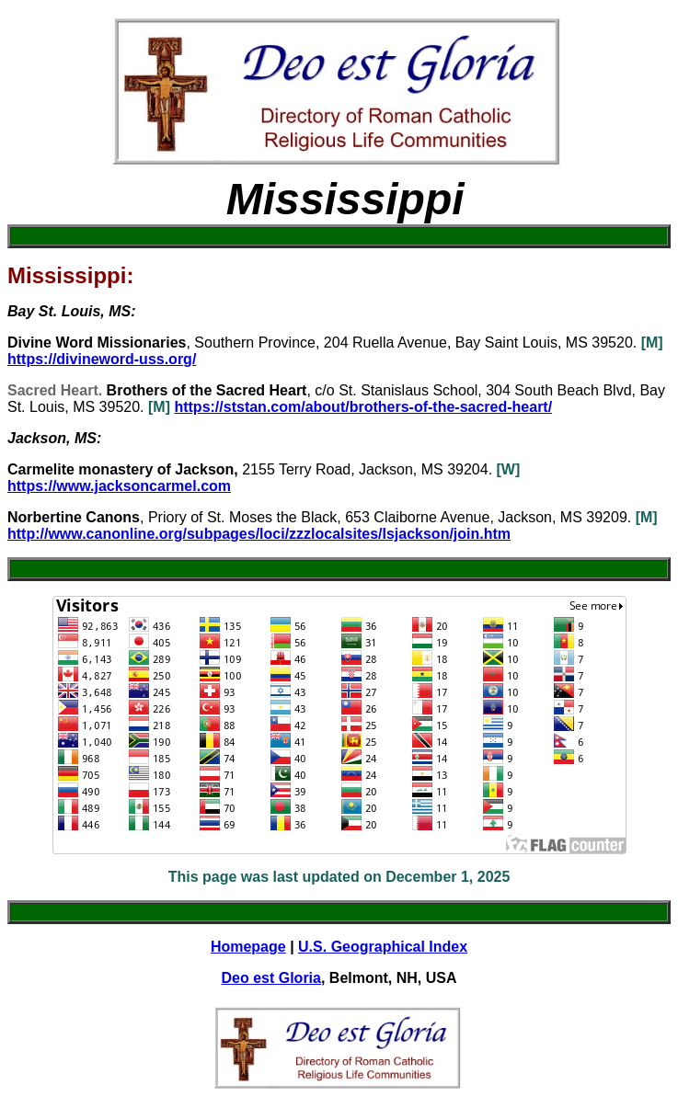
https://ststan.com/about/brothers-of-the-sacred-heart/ (363, 407)
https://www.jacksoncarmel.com (119, 486)
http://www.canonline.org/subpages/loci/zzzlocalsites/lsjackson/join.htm (259, 534)
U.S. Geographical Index (382, 946)
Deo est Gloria (270, 978)
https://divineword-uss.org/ (101, 359)
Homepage (248, 946)
